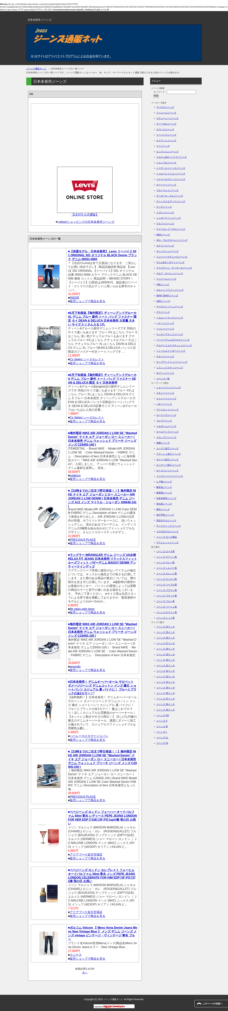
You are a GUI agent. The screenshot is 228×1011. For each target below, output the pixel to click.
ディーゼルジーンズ (166, 124)
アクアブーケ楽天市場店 (86, 854)
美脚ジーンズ (163, 443)
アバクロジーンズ (165, 107)
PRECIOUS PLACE (83, 539)
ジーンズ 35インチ (165, 687)
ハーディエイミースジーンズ (170, 168)
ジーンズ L (161, 732)
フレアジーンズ (164, 420)
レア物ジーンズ (164, 481)
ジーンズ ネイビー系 (166, 579)
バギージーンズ (164, 404)
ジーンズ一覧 (163, 378)
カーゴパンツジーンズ (167, 470)
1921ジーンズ (163, 301)
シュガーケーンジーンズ (168, 218)
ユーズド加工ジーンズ (167, 448)
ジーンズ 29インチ (165, 654)
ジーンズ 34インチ (165, 682)
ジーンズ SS (162, 715)
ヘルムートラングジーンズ (169, 317)
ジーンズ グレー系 (165, 562)
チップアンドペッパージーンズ (171, 362)
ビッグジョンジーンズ (167, 151)
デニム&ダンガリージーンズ (170, 262)
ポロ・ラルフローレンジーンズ (171, 240)
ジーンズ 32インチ (165, 671)
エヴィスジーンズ (165, 129)
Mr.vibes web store (82, 609)
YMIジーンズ (162, 284)
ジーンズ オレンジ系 (166, 573)
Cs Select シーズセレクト (87, 359)
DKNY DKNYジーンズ (167, 295)
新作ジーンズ (163, 509)
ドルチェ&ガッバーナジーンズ (171, 157)
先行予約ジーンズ (165, 515)
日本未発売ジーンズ (166, 498)
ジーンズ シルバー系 (166, 568)
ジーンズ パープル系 (166, 584)
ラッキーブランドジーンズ (169, 334)
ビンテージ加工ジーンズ (168, 465)
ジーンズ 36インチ (165, 693)
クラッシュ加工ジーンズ (168, 454)
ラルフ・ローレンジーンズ (169, 273)
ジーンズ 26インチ (165, 638)
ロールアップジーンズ (167, 432)
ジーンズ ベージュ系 (166, 607)
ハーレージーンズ (165, 329)
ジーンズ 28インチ (165, 649)
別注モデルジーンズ (166, 520)
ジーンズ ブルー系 (165, 601)
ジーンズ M (162, 726)
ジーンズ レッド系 (165, 618)
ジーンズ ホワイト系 (166, 612)
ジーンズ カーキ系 (165, 551)
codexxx (75, 475)
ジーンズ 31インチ (165, 665)
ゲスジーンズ (163, 312)
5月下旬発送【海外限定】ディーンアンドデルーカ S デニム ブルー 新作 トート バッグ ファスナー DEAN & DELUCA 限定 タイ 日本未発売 (102, 378)
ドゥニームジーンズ (166, 113)
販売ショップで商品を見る (87, 301)
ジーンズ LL (162, 737)
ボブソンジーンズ (165, 373)
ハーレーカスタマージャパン (89, 736)
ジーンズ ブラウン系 (166, 590)
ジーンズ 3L (162, 743)
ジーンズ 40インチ (165, 710)
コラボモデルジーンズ (167, 531)
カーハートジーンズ (166, 185)
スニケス (76, 954)
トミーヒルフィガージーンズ (170, 351)
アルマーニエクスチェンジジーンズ (174, 345)
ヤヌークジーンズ (165, 356)
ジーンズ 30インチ (165, 660)
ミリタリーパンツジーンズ (169, 476)
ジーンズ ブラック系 (166, 595)
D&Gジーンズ (163, 234)
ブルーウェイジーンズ (167, 190)
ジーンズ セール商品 (166, 537)
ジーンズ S (161, 721)
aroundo (75, 666)
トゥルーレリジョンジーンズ (170, 173)
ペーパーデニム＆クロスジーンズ (173, 340)
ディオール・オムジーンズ (169, 196)
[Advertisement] (85, 134)
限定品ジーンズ (164, 487)
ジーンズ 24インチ (165, 627)
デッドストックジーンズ (168, 526)
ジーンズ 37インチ (165, 699)
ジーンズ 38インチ (165, 704)
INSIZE (74, 297)
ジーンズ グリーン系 (166, 557)
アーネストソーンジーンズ (169, 306)
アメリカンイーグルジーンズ (170, 229)
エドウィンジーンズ (166, 140)
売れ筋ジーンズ (164, 504)
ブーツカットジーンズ (167, 409)
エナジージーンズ (165, 245)
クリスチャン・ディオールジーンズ (174, 268)
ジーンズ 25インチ (165, 632)
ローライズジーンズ (166, 415)
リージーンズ (163, 146)
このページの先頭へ (212, 1003)
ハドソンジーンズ (165, 323)
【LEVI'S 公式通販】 (85, 214)
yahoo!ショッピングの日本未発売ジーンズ (86, 221)
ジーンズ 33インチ (165, 676)
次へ (84, 972)
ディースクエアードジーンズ (170, 201)
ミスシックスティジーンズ (169, 367)
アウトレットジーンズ (167, 542)
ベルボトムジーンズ (166, 426)
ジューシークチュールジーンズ (171, 257)
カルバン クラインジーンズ (169, 290)
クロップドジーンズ (166, 437)
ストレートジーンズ (166, 398)
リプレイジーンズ (165, 212)
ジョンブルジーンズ (166, 162)
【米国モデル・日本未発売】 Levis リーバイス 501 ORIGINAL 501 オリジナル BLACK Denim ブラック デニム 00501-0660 (102, 255)
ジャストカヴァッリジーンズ (170, 179)
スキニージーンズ (165, 393)
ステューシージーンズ (167, 118)
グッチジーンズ (164, 207)
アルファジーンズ (165, 223)
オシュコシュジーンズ (167, 251)
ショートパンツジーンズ (168, 387)
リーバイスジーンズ (166, 135)
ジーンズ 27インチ (165, 643)
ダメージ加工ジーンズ (167, 459)
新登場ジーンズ (164, 492)
